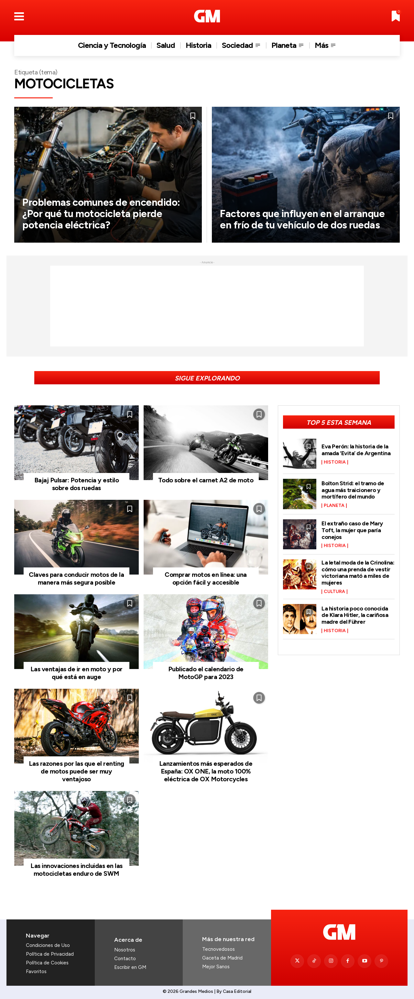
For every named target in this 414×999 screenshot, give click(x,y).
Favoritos (36, 971)
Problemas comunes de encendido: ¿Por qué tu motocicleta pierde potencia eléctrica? (104, 213)
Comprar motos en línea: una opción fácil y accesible (206, 578)
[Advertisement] (207, 306)
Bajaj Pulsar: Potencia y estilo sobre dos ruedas (76, 484)
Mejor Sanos (216, 967)
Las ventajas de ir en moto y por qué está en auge (76, 673)
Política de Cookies (47, 963)
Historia (335, 462)
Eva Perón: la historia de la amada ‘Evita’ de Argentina (355, 449)
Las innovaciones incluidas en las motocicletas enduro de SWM (76, 869)
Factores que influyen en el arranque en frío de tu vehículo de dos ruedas (306, 219)
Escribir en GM (130, 967)
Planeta (334, 505)
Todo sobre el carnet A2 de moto (206, 480)
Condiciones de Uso (48, 945)
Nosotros (124, 950)
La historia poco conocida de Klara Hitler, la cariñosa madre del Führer (354, 614)
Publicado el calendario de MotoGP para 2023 (206, 673)
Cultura (334, 590)
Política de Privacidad (50, 954)
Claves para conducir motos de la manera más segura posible (76, 578)
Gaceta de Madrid (222, 958)
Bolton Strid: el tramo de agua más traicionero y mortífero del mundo (352, 490)
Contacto (125, 958)
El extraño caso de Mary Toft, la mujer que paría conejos (352, 530)
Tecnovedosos (218, 949)
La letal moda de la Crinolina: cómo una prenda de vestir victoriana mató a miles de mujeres (357, 572)
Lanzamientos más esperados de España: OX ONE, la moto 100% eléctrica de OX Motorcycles (206, 771)
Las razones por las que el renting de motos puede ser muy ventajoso (76, 771)
